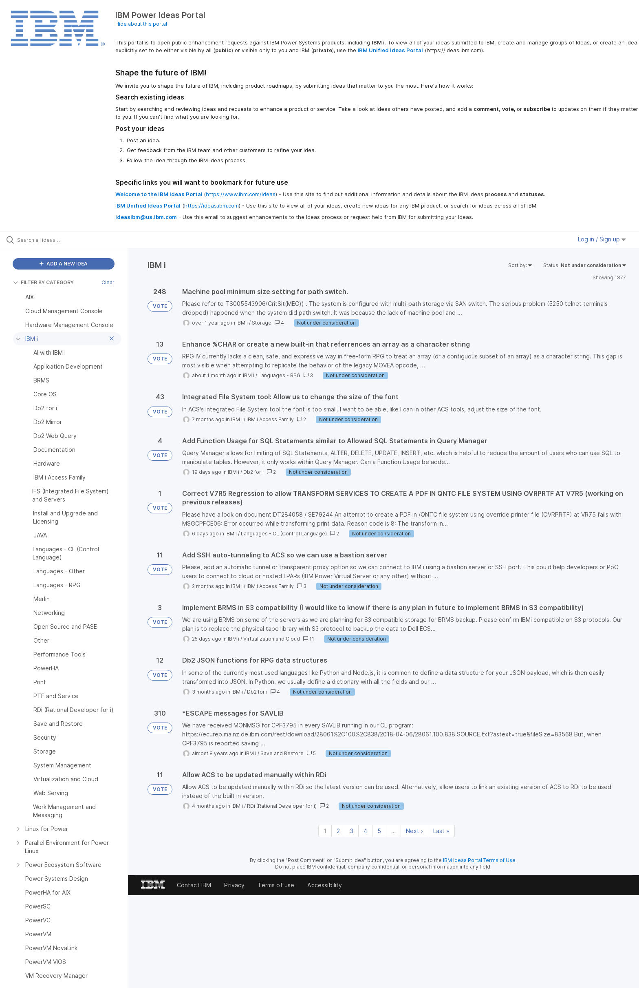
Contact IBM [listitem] (194, 885)
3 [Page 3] (351, 830)
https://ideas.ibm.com (211, 205)
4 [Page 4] (365, 830)
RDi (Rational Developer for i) (282, 806)
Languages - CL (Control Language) (284, 533)
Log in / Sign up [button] (602, 239)
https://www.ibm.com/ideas (240, 194)
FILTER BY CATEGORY (43, 282)
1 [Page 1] (325, 830)
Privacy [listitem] (234, 885)
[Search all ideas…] (74, 240)
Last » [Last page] (441, 830)
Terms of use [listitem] (276, 885)
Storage (261, 323)
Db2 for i (253, 472)
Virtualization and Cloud (271, 639)
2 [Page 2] (338, 830)
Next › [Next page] (414, 830)
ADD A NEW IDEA (64, 264)
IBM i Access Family (270, 419)
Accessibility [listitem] (324, 885)
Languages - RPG (279, 375)
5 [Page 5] (379, 830)
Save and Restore (282, 753)
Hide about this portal (141, 24)
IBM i (242, 323)
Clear (108, 282)
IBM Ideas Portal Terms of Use (479, 860)
